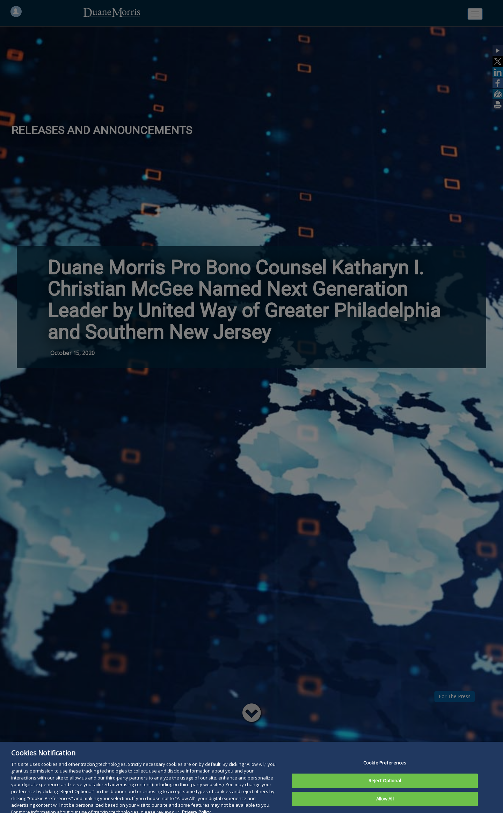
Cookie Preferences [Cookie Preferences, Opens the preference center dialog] (384, 770)
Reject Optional (385, 788)
